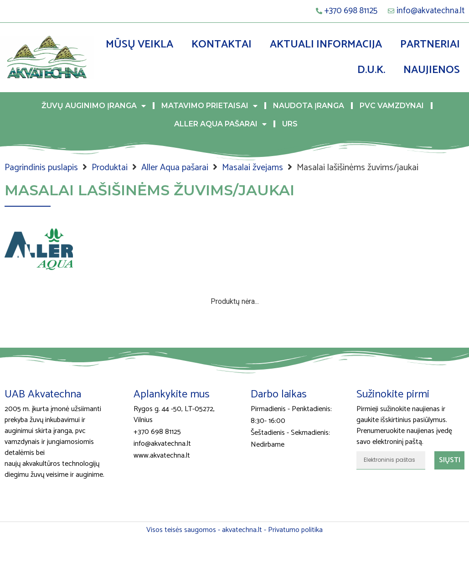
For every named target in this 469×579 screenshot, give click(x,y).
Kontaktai (221, 44)
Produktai (110, 168)
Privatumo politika (295, 530)
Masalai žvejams (252, 168)
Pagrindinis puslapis (41, 168)
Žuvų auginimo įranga (93, 106)
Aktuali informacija (326, 44)
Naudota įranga (308, 105)
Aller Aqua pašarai (220, 124)
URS (290, 124)
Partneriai (430, 44)
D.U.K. (371, 70)
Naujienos (431, 70)
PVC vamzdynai (392, 105)
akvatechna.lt (242, 530)
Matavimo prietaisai (209, 106)
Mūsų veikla (139, 44)
